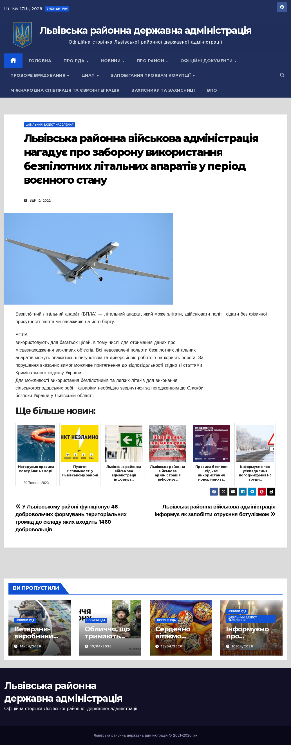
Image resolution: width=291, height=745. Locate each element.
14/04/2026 (30, 646)
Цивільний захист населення (49, 124)
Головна (40, 60)
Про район (151, 60)
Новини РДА (25, 620)
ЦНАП (89, 75)
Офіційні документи (207, 60)
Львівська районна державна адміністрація (145, 30)
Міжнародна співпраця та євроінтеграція (64, 90)
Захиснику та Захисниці (163, 90)
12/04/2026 (171, 646)
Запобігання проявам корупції (151, 75)
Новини (111, 60)
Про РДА (75, 60)
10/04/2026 (242, 646)
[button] (282, 75)
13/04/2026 (101, 646)
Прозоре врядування (38, 75)
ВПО (212, 90)
